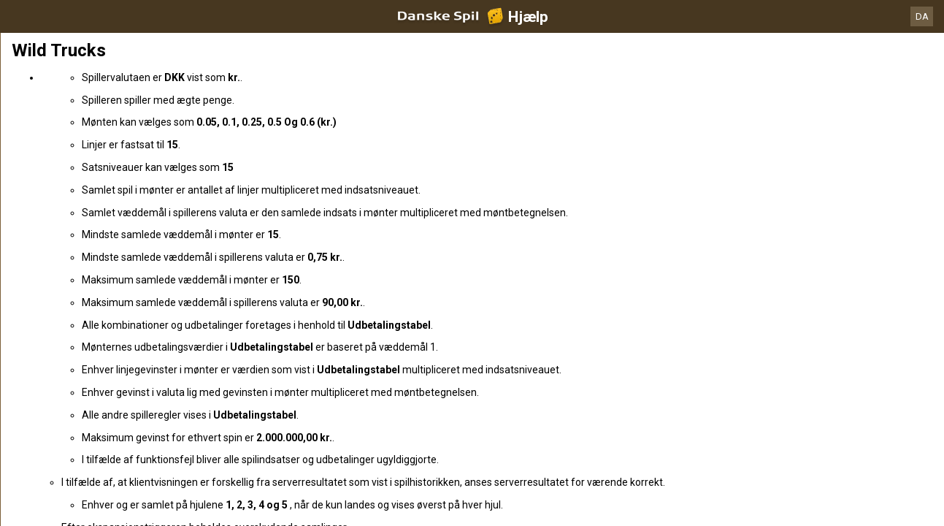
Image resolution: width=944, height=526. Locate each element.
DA (922, 16)
